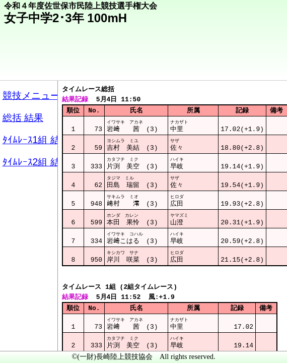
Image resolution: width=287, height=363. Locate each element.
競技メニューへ (244, 66)
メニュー (28, 337)
